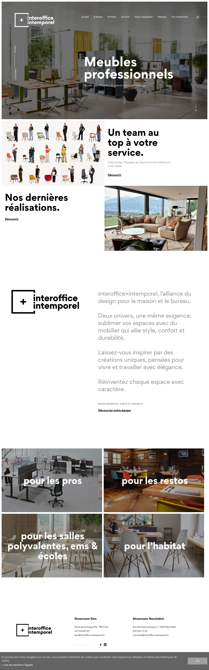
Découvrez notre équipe (114, 410)
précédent (15, 74)
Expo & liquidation (144, 17)
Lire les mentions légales (18, 665)
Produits (112, 17)
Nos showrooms (180, 17)
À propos (98, 17)
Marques (162, 17)
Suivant (14, 49)
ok (197, 661)
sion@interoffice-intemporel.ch (89, 635)
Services (125, 17)
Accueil (85, 17)
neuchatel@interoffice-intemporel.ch (151, 635)
